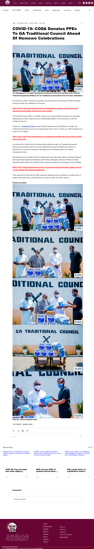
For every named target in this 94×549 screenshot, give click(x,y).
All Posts (5, 10)
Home (45, 524)
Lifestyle (45, 529)
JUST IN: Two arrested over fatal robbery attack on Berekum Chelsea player (16, 470)
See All (90, 447)
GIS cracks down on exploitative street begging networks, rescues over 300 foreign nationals (76, 470)
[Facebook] (84, 3)
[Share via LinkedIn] (23, 431)
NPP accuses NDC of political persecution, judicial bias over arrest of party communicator (47, 470)
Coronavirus (67, 10)
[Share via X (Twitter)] (18, 431)
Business (77, 10)
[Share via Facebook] (13, 431)
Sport (47, 10)
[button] (90, 10)
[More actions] (82, 23)
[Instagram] (89, 3)
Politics (27, 10)
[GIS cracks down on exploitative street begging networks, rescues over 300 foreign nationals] (78, 458)
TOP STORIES (16, 10)
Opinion (46, 539)
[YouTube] (92, 3)
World (45, 542)
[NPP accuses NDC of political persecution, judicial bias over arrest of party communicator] (47, 458)
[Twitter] (87, 3)
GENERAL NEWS (27, 424)
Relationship (56, 10)
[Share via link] (27, 431)
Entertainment (37, 10)
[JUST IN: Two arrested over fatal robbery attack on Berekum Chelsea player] (17, 458)
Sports (45, 537)
